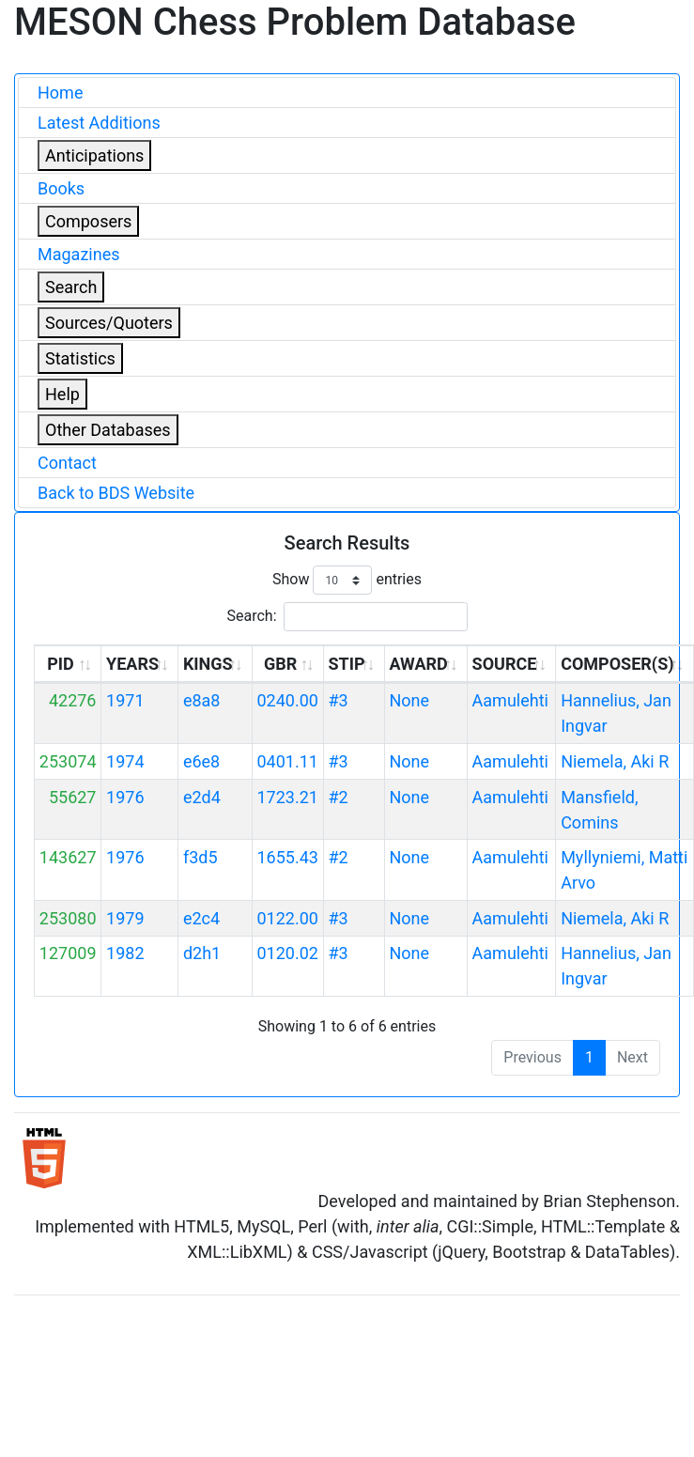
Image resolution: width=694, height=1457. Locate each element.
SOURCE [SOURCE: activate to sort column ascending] (504, 664)
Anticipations (94, 155)
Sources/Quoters (109, 323)
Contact (67, 463)
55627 (73, 797)
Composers (88, 221)
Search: (346, 616)
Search (71, 287)
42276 (73, 700)
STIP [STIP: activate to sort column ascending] (346, 664)
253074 (68, 761)
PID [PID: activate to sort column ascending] (60, 664)
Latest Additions (99, 122)
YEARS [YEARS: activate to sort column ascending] (132, 664)
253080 (68, 918)
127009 (68, 953)
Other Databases (108, 430)
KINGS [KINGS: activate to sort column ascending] (208, 664)
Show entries (347, 580)
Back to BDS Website (116, 493)
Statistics (80, 358)
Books (61, 188)
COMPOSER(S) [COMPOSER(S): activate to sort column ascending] (617, 664)
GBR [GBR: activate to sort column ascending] (280, 664)
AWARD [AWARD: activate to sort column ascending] (418, 664)
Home (60, 92)
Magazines (79, 254)
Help (62, 394)
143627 (68, 857)
